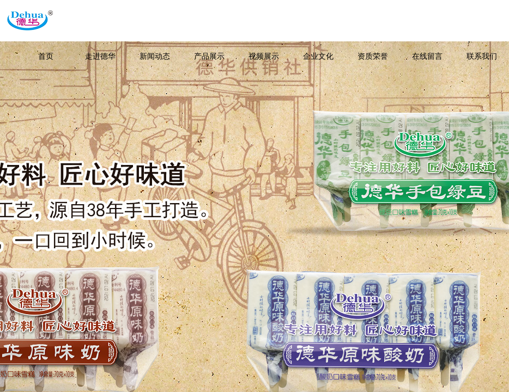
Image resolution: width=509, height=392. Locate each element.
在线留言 (427, 56)
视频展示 (264, 56)
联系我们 (481, 56)
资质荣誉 (372, 56)
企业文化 (318, 56)
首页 (45, 56)
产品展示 (209, 56)
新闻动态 (155, 56)
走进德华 (100, 56)
